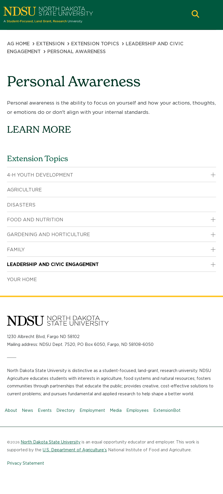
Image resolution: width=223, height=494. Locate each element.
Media (116, 410)
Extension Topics (95, 43)
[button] (195, 14)
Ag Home (18, 43)
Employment (92, 410)
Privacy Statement (25, 463)
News (27, 410)
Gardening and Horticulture (48, 234)
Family (16, 249)
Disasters (21, 205)
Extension (50, 43)
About (11, 410)
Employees (137, 410)
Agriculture (24, 190)
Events (45, 410)
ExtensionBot (167, 410)
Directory (65, 410)
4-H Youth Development (40, 175)
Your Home (22, 279)
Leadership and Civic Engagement (53, 264)
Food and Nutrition (35, 219)
